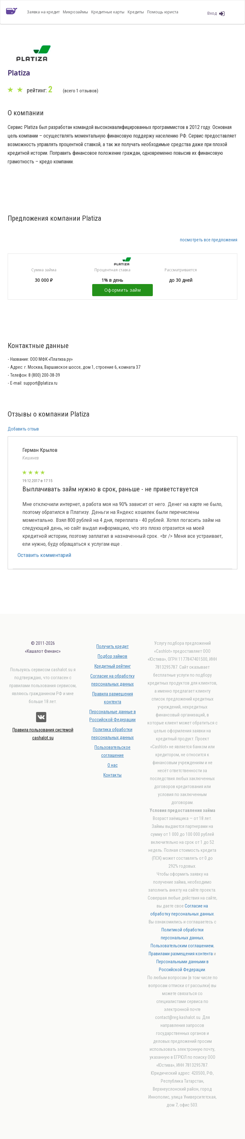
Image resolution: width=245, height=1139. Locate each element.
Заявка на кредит (43, 12)
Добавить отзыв (23, 428)
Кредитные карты (107, 12)
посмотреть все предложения (208, 239)
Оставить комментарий (44, 555)
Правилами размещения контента (181, 953)
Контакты (112, 775)
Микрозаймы (75, 12)
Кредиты (136, 12)
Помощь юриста (162, 12)
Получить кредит (112, 646)
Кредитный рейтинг (112, 666)
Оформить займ (122, 290)
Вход (216, 14)
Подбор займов (112, 656)
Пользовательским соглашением (182, 945)
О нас (113, 765)
